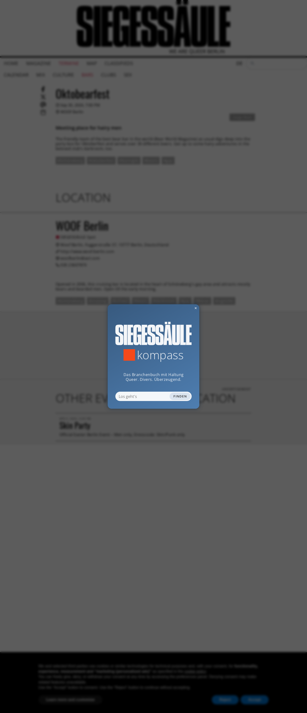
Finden (180, 396)
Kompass (160, 355)
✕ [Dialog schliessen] (184, 308)
